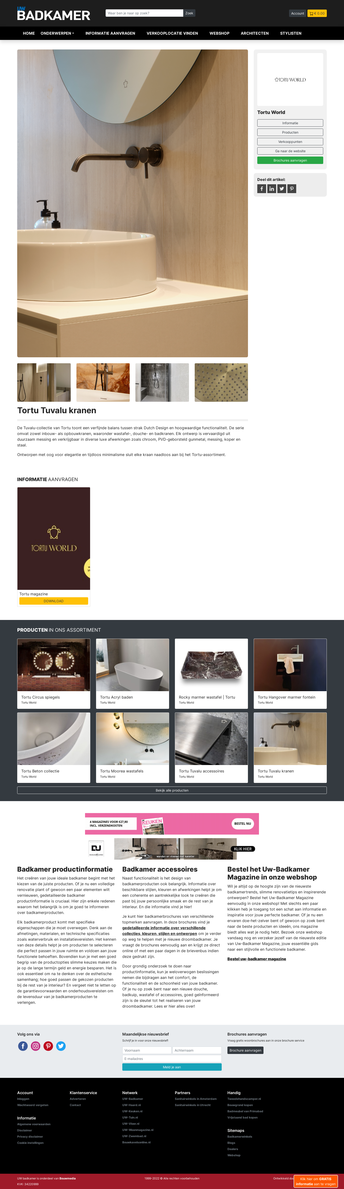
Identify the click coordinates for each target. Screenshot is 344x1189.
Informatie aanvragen (110, 33)
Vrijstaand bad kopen (242, 1117)
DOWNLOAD (54, 601)
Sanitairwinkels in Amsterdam (196, 1099)
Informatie (290, 123)
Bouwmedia (67, 1178)
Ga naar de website (290, 151)
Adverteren (78, 1099)
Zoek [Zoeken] (189, 13)
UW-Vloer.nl (130, 1123)
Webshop (219, 33)
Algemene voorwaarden (33, 1124)
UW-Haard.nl (131, 1105)
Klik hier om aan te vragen (316, 1181)
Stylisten (290, 33)
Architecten (255, 33)
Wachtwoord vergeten (32, 1105)
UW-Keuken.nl (132, 1111)
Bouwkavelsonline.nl (136, 1142)
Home (29, 33)
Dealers (232, 1149)
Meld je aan (172, 1067)
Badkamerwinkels (239, 1136)
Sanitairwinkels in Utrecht (193, 1105)
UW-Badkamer (132, 1099)
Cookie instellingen (30, 1143)
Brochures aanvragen (290, 160)
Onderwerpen (56, 33)
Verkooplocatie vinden (172, 33)
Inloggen (23, 1099)
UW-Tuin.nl (130, 1117)
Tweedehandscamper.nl (244, 1099)
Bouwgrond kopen (240, 1105)
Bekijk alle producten (172, 790)
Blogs (231, 1143)
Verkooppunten (290, 142)
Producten (290, 132)
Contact (75, 1105)
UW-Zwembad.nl (134, 1136)
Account (297, 13)
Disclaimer (24, 1130)
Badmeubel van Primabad (245, 1111)
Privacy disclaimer (30, 1136)
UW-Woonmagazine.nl (137, 1130)
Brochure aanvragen (245, 1050)
